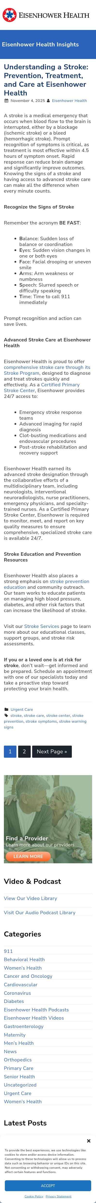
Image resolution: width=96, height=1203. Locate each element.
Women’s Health (23, 968)
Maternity (15, 1035)
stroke (16, 715)
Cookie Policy (34, 1196)
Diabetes (14, 1001)
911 (8, 951)
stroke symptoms (41, 721)
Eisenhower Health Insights (48, 15)
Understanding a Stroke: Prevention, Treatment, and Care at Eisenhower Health (46, 80)
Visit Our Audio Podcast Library (39, 912)
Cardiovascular (20, 984)
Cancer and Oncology (28, 976)
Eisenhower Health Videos (34, 1018)
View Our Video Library (30, 898)
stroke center (58, 715)
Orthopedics (18, 1060)
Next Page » (52, 751)
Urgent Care (22, 709)
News (10, 1051)
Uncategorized (20, 1085)
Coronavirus (17, 993)
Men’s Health (19, 1043)
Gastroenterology (24, 1026)
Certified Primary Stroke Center (42, 388)
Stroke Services (41, 626)
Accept (48, 1185)
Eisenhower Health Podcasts (36, 1010)
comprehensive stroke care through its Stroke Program (47, 370)
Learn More (28, 856)
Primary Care (18, 1068)
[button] (88, 1140)
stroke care (34, 715)
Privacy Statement (58, 1196)
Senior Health (19, 1076)
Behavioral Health (24, 959)
